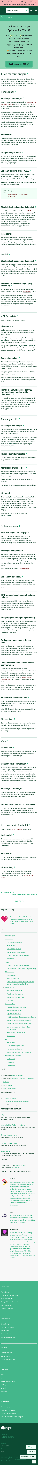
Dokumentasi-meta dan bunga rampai (17, 1101)
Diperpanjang (11, 1036)
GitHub (3, 1375)
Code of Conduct (6, 1305)
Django (2, 10)
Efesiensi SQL (11, 975)
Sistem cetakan (10, 1004)
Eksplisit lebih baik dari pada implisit (18, 955)
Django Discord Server (9, 1135)
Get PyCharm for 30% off (19, 64)
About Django (5, 1292)
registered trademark (20, 1459)
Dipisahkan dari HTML (14, 1014)
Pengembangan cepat (14, 949)
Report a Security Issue (8, 1334)
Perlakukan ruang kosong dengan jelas (19, 1023)
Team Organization (7, 1298)
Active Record (27, 291)
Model (7, 962)
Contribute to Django (7, 1327)
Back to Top (19, 901)
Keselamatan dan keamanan (16, 1032)
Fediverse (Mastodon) (8, 1381)
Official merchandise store (9, 1413)
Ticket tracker (6, 1151)
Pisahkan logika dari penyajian (16, 1007)
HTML (16, 1165)
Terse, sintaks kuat (13, 978)
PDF (20, 1165)
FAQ (2, 1115)
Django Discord (6, 1356)
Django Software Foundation (10, 1302)
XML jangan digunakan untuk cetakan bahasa (21, 1017)
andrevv (6, 1451)
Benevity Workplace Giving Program (12, 1417)
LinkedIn (3, 1388)
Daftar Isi (22, 1125)
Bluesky (3, 1385)
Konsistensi (10, 958)
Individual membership (8, 1337)
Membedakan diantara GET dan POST (19, 1052)
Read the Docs (15, 1168)
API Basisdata (9, 972)
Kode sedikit (11, 945)
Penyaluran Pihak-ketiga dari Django (24, 894)
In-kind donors (7, 1437)
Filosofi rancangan (9, 935)
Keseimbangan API (8, 892)
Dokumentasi (7, 17)
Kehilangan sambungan (14, 942)
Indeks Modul (11, 1125)
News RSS (4, 1391)
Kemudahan (11, 1042)
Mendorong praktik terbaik (15, 997)
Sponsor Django (6, 1407)
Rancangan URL (10, 987)
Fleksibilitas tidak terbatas (15, 994)
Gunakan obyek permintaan (16, 1046)
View (6, 1039)
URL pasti (10, 1000)
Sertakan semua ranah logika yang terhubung (21, 968)
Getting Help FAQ (6, 1353)
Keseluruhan (9, 939)
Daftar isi (6, 1082)
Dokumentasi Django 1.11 (11, 1098)
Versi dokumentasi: (28, 1456)
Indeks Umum (7, 1085)
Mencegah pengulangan (14, 1010)
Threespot (6, 1445)
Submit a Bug (5, 1330)
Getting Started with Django (9, 1295)
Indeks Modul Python (9, 1088)
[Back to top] (34, 1461)
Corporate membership (8, 1410)
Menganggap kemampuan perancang (19, 1020)
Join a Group (5, 1324)
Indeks (3, 1125)
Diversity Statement (7, 1308)
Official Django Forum (9, 1143)
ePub (24, 1165)
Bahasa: (32, 1451)
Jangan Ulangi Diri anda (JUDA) (17, 952)
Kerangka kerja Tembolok (13, 1055)
